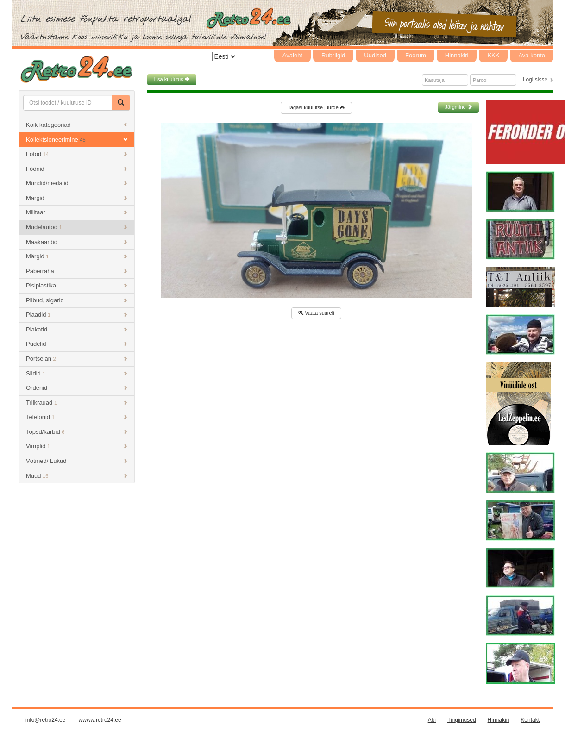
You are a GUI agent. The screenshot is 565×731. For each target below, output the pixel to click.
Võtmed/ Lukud (76, 460)
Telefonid (76, 416)
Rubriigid (333, 55)
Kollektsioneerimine (76, 139)
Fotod (76, 153)
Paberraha (76, 271)
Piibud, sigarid (76, 300)
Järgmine (458, 107)
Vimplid (76, 446)
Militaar (76, 212)
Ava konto (531, 55)
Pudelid (76, 343)
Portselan (76, 358)
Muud (76, 475)
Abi (432, 720)
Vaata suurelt (316, 313)
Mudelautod (76, 227)
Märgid (76, 256)
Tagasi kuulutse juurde (316, 107)
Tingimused (461, 720)
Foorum (415, 55)
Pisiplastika (76, 285)
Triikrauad (76, 402)
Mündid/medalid (76, 183)
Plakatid (76, 329)
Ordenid (76, 387)
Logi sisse (535, 79)
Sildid (76, 373)
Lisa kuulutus (172, 79)
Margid (76, 197)
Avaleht (292, 55)
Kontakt (530, 720)
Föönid (76, 168)
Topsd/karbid (76, 431)
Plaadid (76, 314)
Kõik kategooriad (76, 124)
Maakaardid (76, 241)
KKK (493, 55)
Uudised (375, 55)
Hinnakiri (457, 55)
